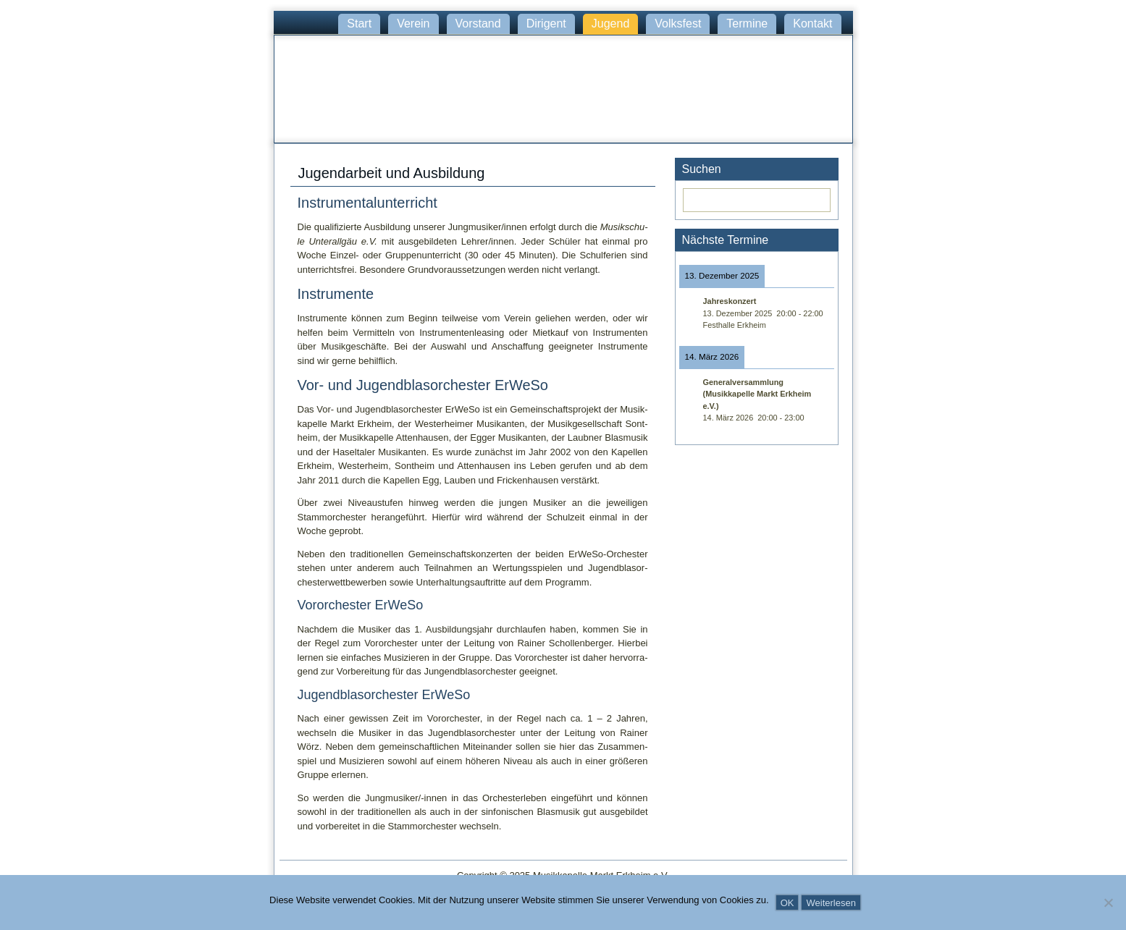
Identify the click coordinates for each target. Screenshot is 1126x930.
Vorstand (478, 23)
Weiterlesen (830, 902)
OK (787, 902)
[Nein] (1108, 902)
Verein (413, 23)
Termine (747, 23)
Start (359, 23)
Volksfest (678, 23)
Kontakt (812, 23)
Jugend (611, 23)
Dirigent (546, 23)
